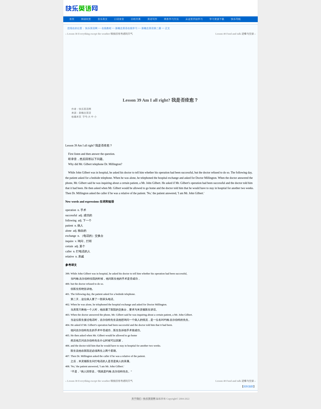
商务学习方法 (171, 19)
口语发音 (119, 19)
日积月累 (136, 19)
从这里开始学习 (194, 19)
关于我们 (136, 398)
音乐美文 (102, 19)
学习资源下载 (216, 19)
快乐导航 (236, 19)
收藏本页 (76, 116)
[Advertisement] (160, 66)
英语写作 (152, 19)
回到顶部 (248, 386)
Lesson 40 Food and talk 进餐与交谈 (234, 33)
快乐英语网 (91, 28)
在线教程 (106, 28)
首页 (71, 19)
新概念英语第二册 (151, 28)
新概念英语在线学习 (126, 28)
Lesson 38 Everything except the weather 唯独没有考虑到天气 (100, 33)
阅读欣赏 (86, 19)
